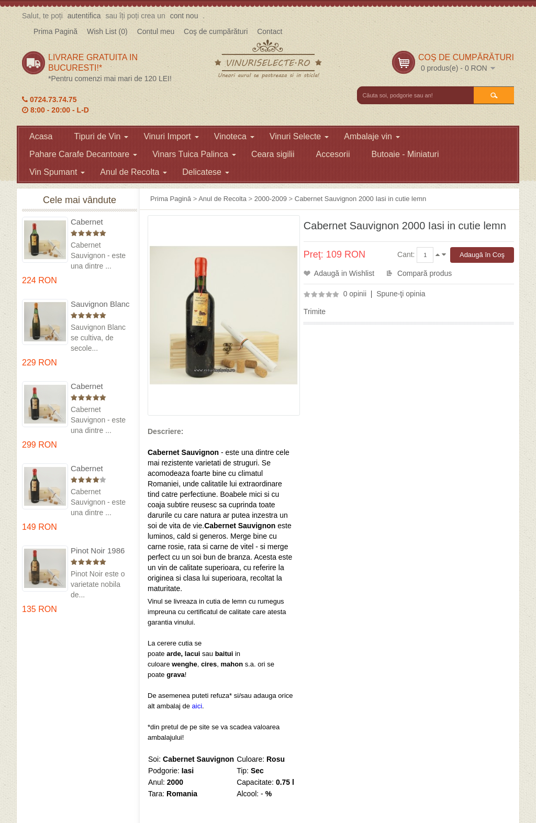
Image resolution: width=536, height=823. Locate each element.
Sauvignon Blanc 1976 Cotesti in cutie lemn (100, 304)
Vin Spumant (57, 172)
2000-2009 (270, 199)
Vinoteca (234, 136)
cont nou (184, 16)
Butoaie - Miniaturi (405, 154)
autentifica (84, 16)
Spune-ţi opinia (400, 294)
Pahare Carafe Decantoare (83, 154)
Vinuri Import (170, 136)
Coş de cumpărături (216, 31)
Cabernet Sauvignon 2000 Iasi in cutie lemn (361, 199)
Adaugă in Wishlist (344, 273)
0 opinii (354, 294)
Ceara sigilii (273, 154)
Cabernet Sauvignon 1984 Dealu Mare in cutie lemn (99, 469)
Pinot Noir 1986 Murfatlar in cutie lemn (100, 551)
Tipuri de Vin (101, 136)
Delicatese (205, 172)
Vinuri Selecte (299, 136)
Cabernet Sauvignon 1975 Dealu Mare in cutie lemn (99, 222)
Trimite (315, 311)
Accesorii (333, 154)
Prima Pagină (55, 31)
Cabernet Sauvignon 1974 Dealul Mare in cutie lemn (99, 387)
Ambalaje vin (372, 136)
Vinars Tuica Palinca (194, 154)
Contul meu (156, 31)
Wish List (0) (107, 31)
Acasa (40, 136)
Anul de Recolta (133, 172)
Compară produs (424, 273)
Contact (269, 31)
